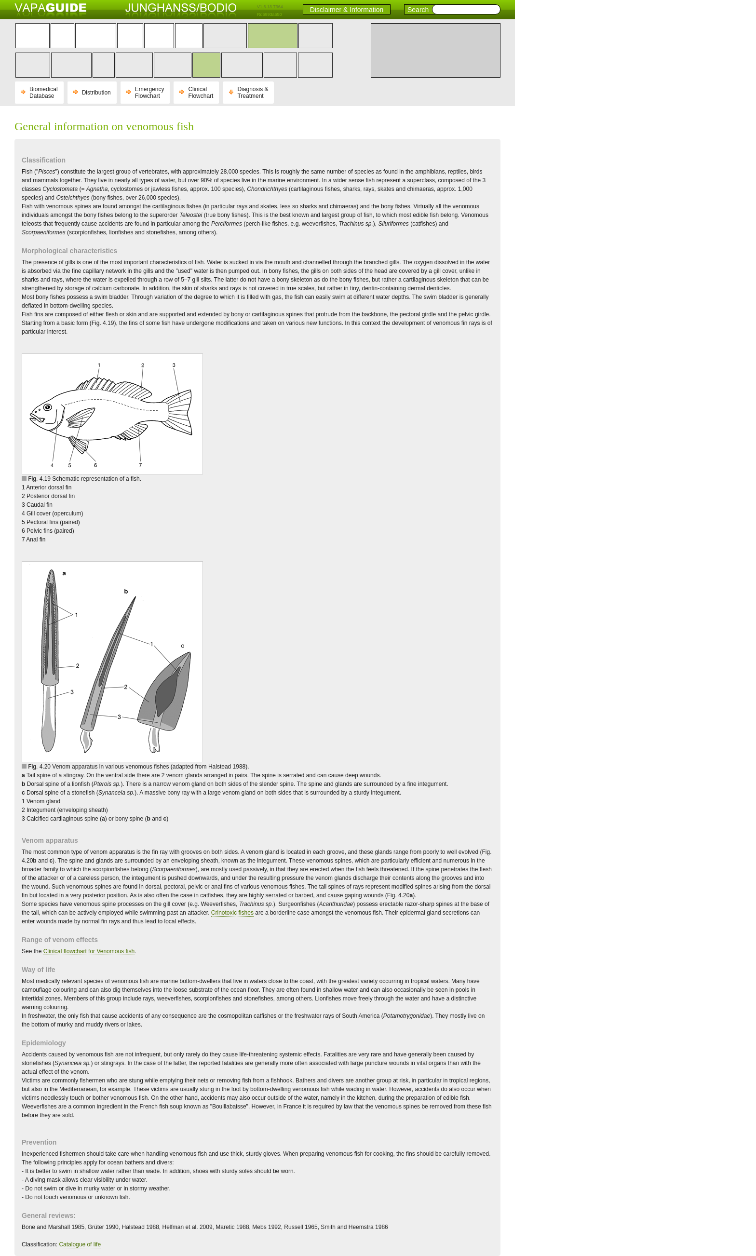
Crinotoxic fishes (232, 912)
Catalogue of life (80, 1244)
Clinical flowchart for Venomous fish (89, 951)
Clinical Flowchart (200, 92)
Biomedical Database (43, 92)
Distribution (96, 92)
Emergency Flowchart (149, 92)
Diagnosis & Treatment (252, 92)
